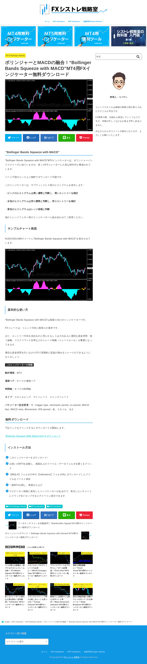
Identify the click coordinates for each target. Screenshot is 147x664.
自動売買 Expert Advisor (92, 21)
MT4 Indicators (59, 21)
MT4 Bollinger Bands (15, 55)
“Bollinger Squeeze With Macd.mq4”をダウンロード (33, 436)
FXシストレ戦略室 (72, 657)
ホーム (47, 21)
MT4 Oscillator (55, 506)
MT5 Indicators (74, 21)
